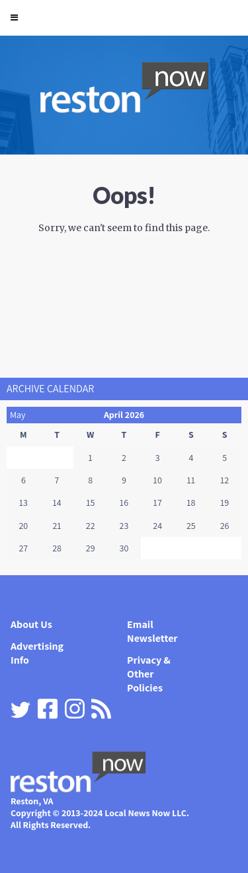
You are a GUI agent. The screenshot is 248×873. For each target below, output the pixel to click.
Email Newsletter (152, 631)
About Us (31, 624)
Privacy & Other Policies (149, 674)
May (18, 415)
